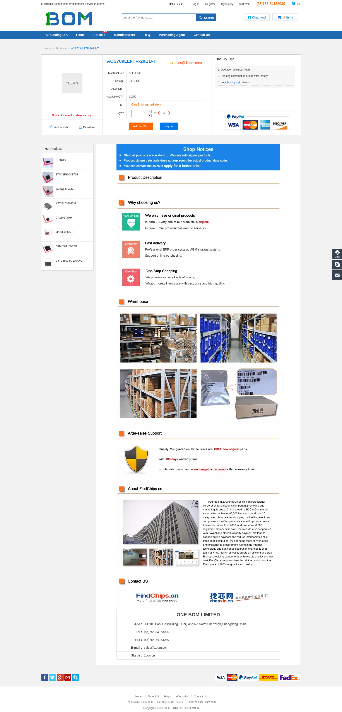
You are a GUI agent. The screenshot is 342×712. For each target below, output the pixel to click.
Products (61, 48)
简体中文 (244, 4)
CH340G (61, 160)
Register (210, 4)
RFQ (147, 35)
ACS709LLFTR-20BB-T (85, 48)
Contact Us (202, 35)
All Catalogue (55, 35)
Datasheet (86, 127)
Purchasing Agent (172, 35)
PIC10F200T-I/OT (66, 203)
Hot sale (99, 35)
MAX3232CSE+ (65, 231)
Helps (167, 696)
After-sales (182, 696)
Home (80, 35)
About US (153, 696)
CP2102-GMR (64, 217)
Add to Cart (141, 126)
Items (285, 17)
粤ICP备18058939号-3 (186, 707)
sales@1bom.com (186, 62)
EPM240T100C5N (66, 246)
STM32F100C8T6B (67, 174)
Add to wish (58, 127)
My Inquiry (227, 4)
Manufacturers (124, 35)
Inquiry (169, 126)
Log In (195, 4)
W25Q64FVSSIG (65, 188)
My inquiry (233, 82)
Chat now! (257, 17)
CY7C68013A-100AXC (69, 260)
